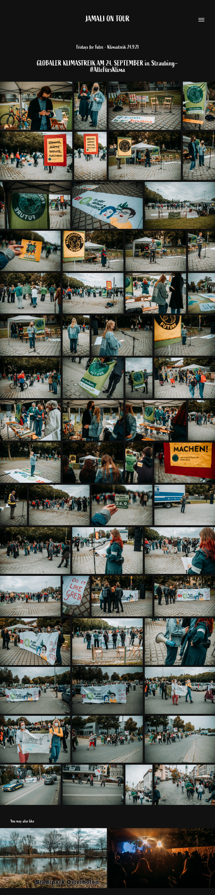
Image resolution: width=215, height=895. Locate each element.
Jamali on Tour (108, 19)
